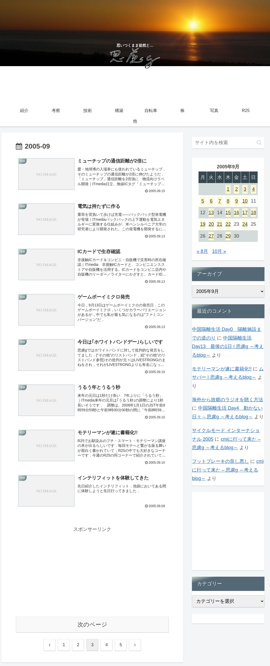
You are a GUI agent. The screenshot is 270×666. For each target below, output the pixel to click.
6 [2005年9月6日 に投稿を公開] (211, 201)
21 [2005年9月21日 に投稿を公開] (219, 224)
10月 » (219, 251)
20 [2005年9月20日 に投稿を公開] (211, 224)
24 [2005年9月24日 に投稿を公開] (245, 224)
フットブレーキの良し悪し (220, 461)
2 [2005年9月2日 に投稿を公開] (236, 189)
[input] (228, 142)
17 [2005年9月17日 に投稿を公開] (245, 212)
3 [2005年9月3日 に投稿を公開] (245, 189)
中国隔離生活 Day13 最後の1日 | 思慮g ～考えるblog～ (228, 346)
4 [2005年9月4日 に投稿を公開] (253, 189)
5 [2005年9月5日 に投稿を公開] (202, 201)
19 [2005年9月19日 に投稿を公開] (202, 224)
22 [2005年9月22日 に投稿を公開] (228, 224)
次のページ (92, 628)
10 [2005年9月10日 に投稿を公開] (245, 201)
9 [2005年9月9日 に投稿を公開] (236, 201)
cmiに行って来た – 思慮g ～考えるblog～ (228, 470)
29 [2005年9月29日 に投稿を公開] (228, 236)
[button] (259, 143)
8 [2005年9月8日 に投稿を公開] (228, 201)
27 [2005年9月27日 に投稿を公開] (211, 236)
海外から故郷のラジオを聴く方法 (227, 399)
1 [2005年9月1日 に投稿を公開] (228, 189)
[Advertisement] (92, 574)
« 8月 (202, 251)
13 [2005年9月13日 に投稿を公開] (211, 212)
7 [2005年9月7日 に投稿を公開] (219, 201)
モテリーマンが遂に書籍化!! (222, 368)
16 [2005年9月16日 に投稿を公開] (236, 212)
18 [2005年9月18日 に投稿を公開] (253, 212)
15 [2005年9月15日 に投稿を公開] (228, 212)
